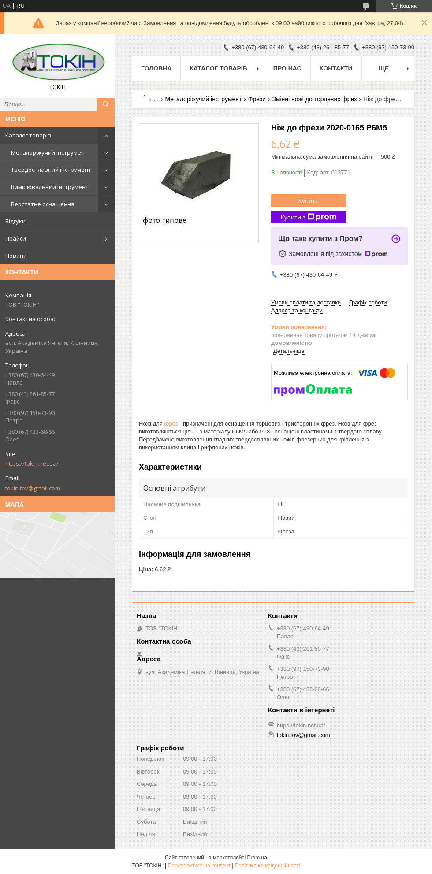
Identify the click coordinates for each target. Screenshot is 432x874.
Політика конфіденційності (267, 866)
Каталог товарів (28, 135)
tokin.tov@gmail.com (32, 488)
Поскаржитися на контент (199, 866)
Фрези (257, 99)
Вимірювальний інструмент (50, 187)
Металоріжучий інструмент (49, 152)
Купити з (308, 217)
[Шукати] (106, 104)
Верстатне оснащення (42, 204)
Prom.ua (257, 858)
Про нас (287, 68)
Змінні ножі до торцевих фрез (314, 99)
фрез (171, 423)
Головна (156, 68)
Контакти (336, 68)
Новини (16, 255)
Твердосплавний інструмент (51, 170)
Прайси (15, 238)
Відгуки (15, 221)
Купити (308, 200)
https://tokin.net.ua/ (32, 463)
